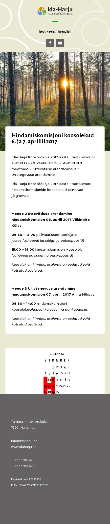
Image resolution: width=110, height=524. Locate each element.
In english (64, 31)
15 (53, 379)
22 (53, 386)
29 (53, 392)
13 (45, 379)
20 (45, 386)
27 (45, 392)
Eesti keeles (47, 31)
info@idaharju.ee (24, 441)
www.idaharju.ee (24, 446)
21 (49, 386)
